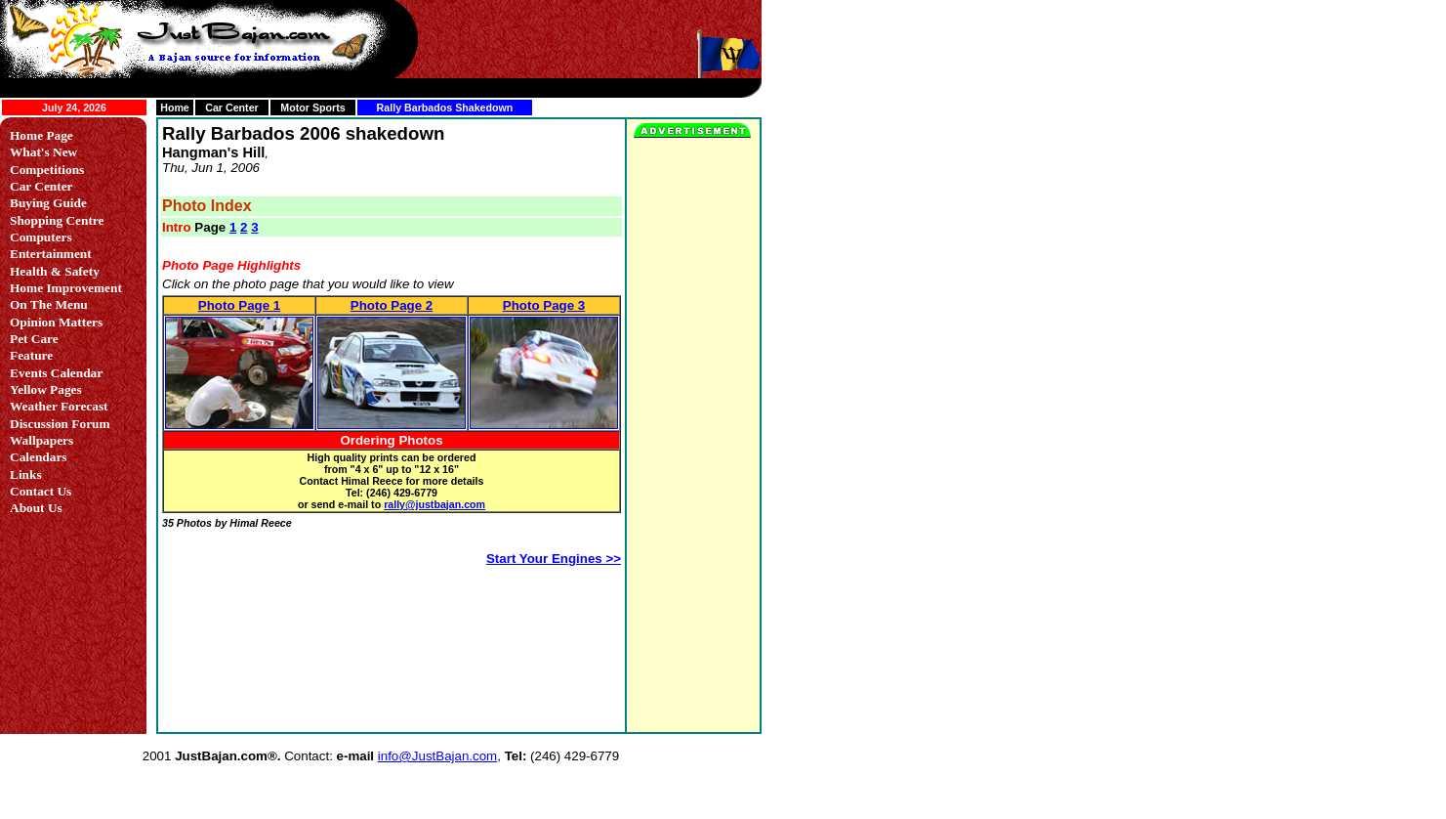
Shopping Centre (56, 220)
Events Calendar (56, 373)
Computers (41, 237)
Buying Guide (48, 202)
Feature (31, 355)
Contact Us (40, 491)
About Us (36, 507)
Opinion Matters (56, 322)
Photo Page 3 (544, 305)
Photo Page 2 (392, 305)
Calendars (38, 457)
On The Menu (49, 304)
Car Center (231, 107)
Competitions (47, 169)
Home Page (41, 135)
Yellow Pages (46, 389)
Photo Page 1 (239, 305)
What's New (43, 152)
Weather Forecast (59, 406)
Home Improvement (66, 287)
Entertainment (51, 253)
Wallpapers (41, 440)
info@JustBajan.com (437, 756)
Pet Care (34, 338)
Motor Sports (312, 107)
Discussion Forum (60, 423)
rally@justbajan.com (434, 504)
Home (174, 107)
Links (26, 474)
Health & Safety (55, 271)
